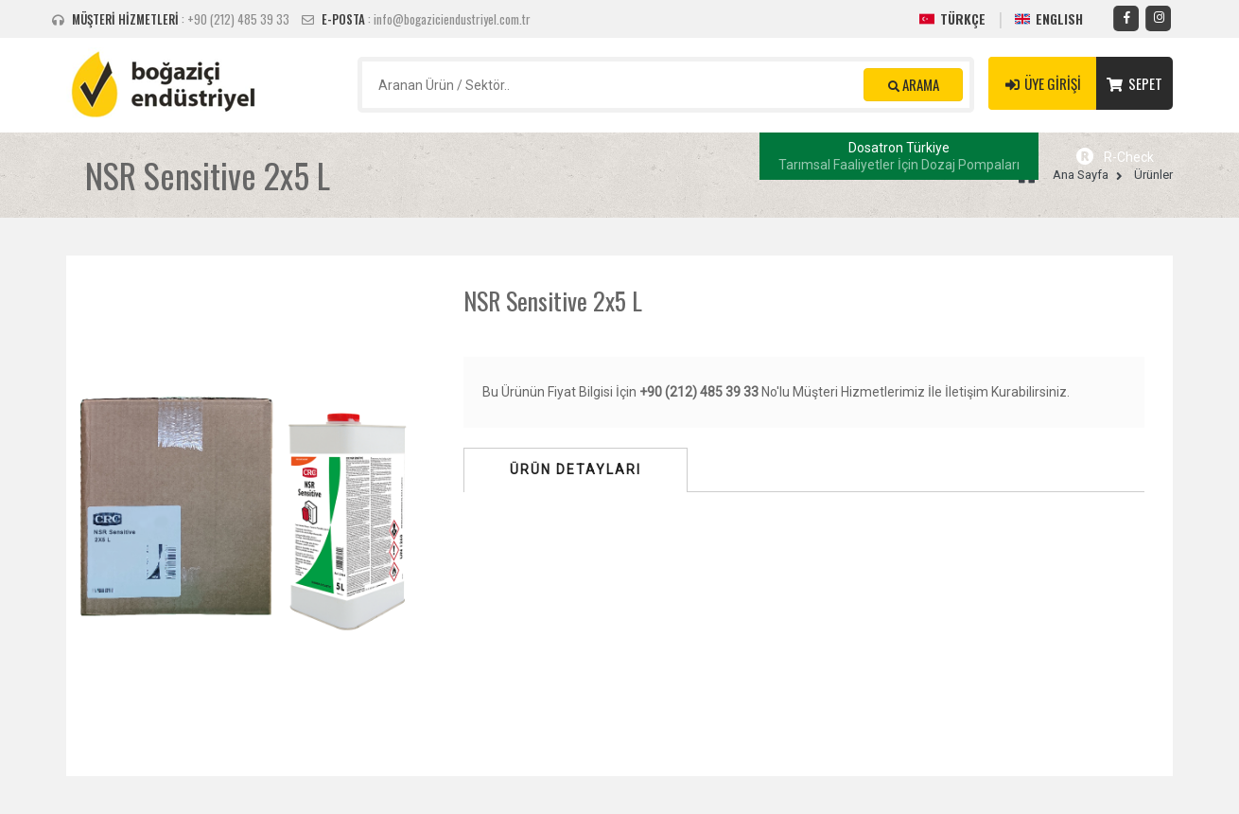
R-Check (1115, 157)
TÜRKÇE (963, 18)
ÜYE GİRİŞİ (1042, 83)
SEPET (1134, 83)
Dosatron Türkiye (899, 156)
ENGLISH (1059, 18)
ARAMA (913, 84)
